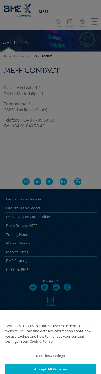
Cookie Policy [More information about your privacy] (41, 344)
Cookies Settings (50, 358)
